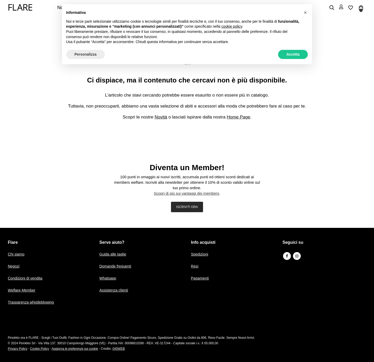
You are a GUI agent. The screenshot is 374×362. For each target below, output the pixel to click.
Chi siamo (16, 254)
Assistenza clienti (114, 290)
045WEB (119, 349)
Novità (161, 117)
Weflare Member (22, 290)
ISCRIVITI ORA (187, 207)
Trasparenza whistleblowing (32, 302)
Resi (195, 266)
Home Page (238, 117)
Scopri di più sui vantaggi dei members (186, 193)
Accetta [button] (293, 54)
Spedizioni (200, 254)
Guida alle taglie (113, 254)
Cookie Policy (39, 349)
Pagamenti (200, 278)
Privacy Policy (17, 349)
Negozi (14, 266)
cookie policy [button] (231, 26)
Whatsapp (108, 278)
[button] (305, 12)
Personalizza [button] (86, 54)
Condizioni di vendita (26, 278)
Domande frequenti (116, 266)
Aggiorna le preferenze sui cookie (75, 349)
